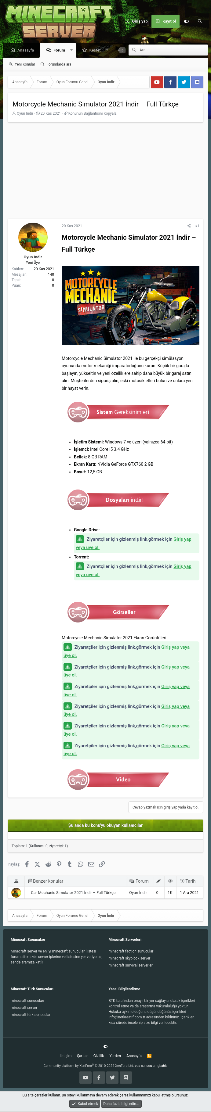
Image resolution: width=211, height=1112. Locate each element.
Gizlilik (98, 1056)
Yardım (115, 1056)
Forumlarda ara (59, 65)
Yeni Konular (25, 65)
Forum (61, 50)
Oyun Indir (25, 114)
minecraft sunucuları (27, 1001)
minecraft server (24, 1008)
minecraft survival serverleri (131, 965)
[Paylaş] (189, 226)
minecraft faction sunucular (131, 951)
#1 (197, 226)
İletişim (65, 1056)
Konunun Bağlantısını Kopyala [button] (92, 114)
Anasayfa (27, 50)
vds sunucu (143, 1066)
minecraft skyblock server (130, 958)
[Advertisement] (105, 173)
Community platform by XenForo (89, 1066)
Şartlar (82, 1056)
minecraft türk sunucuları (31, 1015)
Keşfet (96, 50)
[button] (73, 50)
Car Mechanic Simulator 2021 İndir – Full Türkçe (73, 893)
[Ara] (199, 21)
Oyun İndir (138, 893)
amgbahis (160, 1066)
